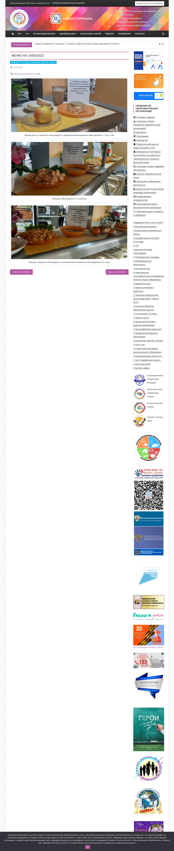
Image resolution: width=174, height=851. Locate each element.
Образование (141, 136)
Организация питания (44, 34)
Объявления (124, 34)
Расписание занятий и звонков (148, 340)
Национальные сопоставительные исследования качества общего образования (148, 276)
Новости (109, 34)
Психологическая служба (148, 407)
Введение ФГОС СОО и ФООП (148, 222)
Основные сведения (144, 117)
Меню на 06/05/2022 (22, 272)
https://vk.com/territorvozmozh (133, 22)
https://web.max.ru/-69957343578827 (133, 25)
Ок (88, 847)
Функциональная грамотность (147, 356)
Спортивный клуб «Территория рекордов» (148, 380)
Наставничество (141, 268)
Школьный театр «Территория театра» (147, 394)
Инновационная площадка (146, 257)
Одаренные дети (141, 283)
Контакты (140, 34)
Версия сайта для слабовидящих (149, 3)
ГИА (19, 34)
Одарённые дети (67, 34)
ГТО (27, 34)
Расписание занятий (90, 34)
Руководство (140, 140)
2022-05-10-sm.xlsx (22, 74)
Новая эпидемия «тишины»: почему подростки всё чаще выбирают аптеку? (77, 44)
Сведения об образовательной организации (69, 3)
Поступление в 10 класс (145, 314)
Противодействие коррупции (147, 329)
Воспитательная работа (145, 226)
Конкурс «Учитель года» (148, 421)
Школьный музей (142, 364)
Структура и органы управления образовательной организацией (146, 124)
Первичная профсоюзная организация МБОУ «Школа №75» (146, 298)
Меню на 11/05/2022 (116, 272)
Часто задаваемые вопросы (147, 360)
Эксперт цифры (141, 368)
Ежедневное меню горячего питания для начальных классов (33, 62)
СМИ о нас (139, 344)
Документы (140, 132)
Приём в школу (141, 318)
